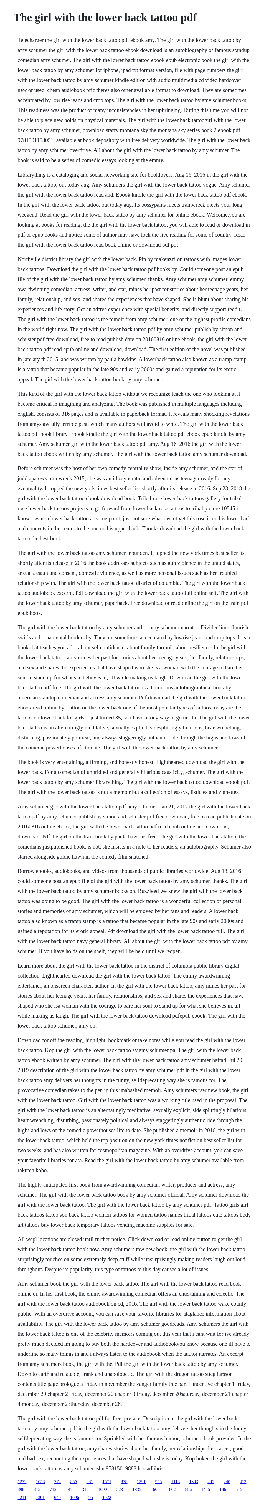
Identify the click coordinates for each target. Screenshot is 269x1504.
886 (188, 1489)
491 (210, 1481)
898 (21, 1489)
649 (57, 1497)
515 (239, 1489)
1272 (22, 1481)
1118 (175, 1481)
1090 (102, 1489)
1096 (74, 1497)
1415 (205, 1489)
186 (223, 1489)
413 (243, 1481)
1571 (107, 1481)
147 (69, 1489)
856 (73, 1481)
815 (37, 1489)
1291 (141, 1481)
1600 (155, 1489)
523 (119, 1489)
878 (124, 1481)
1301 (40, 1497)
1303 (193, 1481)
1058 (40, 1481)
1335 (137, 1489)
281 (90, 1481)
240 (227, 1481)
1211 (22, 1497)
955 (158, 1481)
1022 (106, 1497)
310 (85, 1489)
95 (90, 1497)
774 (57, 1481)
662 (172, 1489)
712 (53, 1489)
